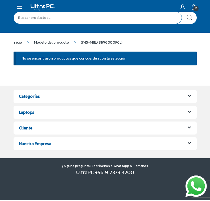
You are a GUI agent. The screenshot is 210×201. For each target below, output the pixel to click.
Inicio (18, 42)
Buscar (189, 18)
